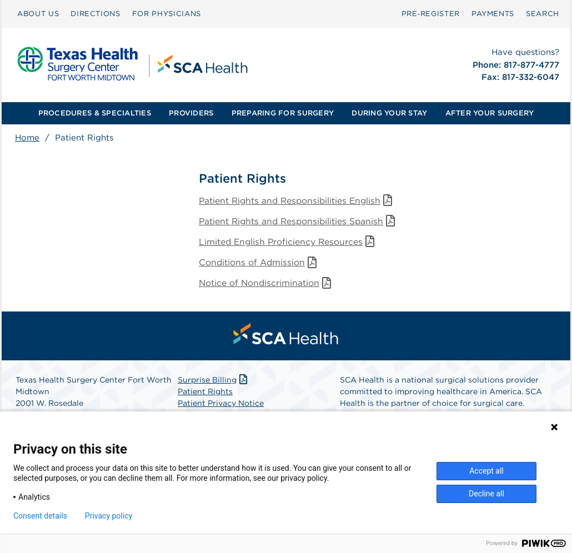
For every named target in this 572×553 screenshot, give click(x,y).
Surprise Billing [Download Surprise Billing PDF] (213, 382)
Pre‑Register (431, 13)
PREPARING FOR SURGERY (283, 113)
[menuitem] (38, 14)
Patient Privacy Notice (221, 405)
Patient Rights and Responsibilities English (299, 200)
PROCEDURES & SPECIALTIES (94, 113)
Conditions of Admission (260, 264)
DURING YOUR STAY (389, 113)
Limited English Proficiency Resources (289, 243)
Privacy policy (108, 515)
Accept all (486, 470)
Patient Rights (205, 393)
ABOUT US (38, 13)
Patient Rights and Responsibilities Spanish (301, 222)
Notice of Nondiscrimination (267, 285)
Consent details (40, 515)
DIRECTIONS (96, 13)
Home (27, 138)
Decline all (486, 493)
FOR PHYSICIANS (166, 13)
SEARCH (542, 13)
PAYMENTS (492, 13)
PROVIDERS (191, 113)
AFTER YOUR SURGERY (489, 113)
